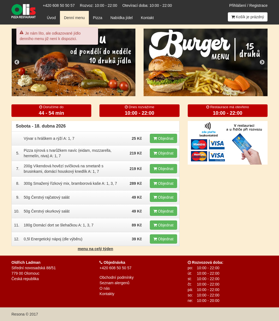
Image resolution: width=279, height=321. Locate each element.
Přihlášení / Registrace (248, 5)
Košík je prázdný (247, 17)
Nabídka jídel (121, 18)
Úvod (51, 18)
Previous (17, 62)
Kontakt (147, 18)
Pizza (97, 18)
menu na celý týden (95, 249)
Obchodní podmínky (116, 277)
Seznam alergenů (114, 283)
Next (262, 62)
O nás (104, 288)
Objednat (163, 138)
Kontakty (106, 294)
